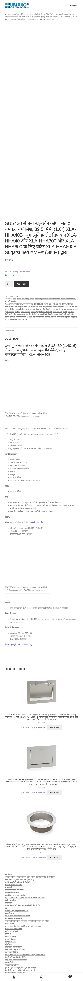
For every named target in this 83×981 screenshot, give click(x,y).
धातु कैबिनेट (59, 285)
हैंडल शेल (28, 290)
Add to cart (21, 260)
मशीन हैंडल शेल (22, 295)
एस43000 (52, 280)
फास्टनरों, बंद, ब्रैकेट (10, 277)
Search (41, 977)
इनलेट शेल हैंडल (9, 287)
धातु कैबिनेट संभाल (38, 293)
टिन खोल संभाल (50, 285)
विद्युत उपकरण (22, 282)
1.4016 (29, 293)
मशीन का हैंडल (28, 280)
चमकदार (17, 287)
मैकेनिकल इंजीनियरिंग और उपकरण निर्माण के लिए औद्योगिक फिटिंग (33, 14)
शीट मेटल (70, 280)
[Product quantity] (9, 259)
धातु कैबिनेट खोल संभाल (35, 282)
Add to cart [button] (54, 703)
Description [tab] (9, 307)
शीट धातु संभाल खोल (57, 293)
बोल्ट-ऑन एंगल (20, 285)
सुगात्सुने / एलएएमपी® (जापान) (21, 620)
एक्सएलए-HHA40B (11, 282)
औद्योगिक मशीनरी (58, 282)
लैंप (44, 285)
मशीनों (46, 280)
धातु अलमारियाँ (47, 282)
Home (9, 14)
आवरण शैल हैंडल (10, 285)
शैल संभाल (39, 285)
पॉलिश (65, 287)
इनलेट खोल (70, 290)
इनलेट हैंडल (68, 282)
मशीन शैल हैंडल (25, 287)
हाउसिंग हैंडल (12, 290)
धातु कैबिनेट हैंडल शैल (46, 290)
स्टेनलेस (11, 280)
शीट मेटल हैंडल (12, 295)
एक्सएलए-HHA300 (70, 285)
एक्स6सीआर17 (19, 280)
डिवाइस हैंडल (34, 287)
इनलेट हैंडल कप (57, 287)
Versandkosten (24, 247)
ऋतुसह (67, 293)
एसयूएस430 (21, 290)
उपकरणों (47, 293)
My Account (14, 977)
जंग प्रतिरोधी (62, 290)
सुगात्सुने (74, 282)
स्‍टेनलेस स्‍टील (35, 290)
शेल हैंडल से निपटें (61, 280)
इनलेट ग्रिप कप (30, 285)
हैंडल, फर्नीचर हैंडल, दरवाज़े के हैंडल (23, 275)
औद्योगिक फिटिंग (21, 293)
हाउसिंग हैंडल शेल (10, 293)
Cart (63, 975)
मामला (56, 290)
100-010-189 (38, 280)
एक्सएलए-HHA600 (45, 287)
